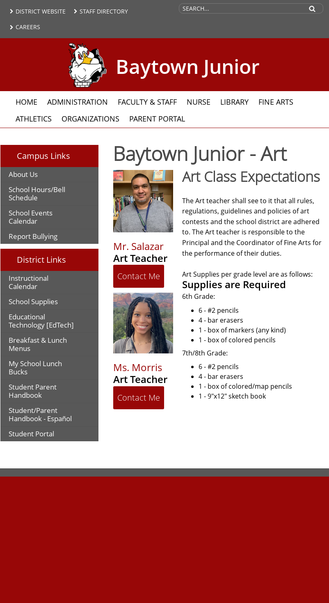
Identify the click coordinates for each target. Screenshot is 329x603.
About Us (23, 174)
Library (234, 102)
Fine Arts (275, 102)
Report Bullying (33, 236)
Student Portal (31, 433)
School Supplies (33, 301)
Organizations (90, 119)
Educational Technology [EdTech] (41, 321)
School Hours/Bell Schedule (37, 193)
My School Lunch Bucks (35, 367)
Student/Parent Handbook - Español (40, 414)
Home (26, 102)
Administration (77, 102)
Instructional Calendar (28, 282)
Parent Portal (157, 119)
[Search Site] (240, 8)
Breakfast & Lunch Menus (38, 344)
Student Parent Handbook (33, 391)
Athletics (34, 119)
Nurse (198, 102)
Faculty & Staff (147, 102)
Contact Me (138, 276)
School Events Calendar (31, 217)
